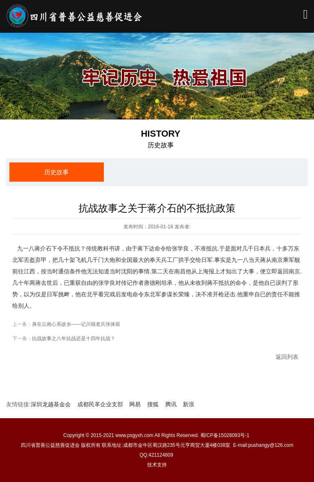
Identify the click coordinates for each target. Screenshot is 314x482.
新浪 (188, 404)
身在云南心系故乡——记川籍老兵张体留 (76, 326)
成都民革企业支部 (100, 404)
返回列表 (287, 359)
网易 (135, 404)
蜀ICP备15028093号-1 (225, 435)
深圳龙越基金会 (51, 404)
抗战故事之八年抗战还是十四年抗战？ (73, 341)
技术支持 (157, 465)
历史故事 (56, 172)
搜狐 (153, 404)
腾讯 (171, 404)
